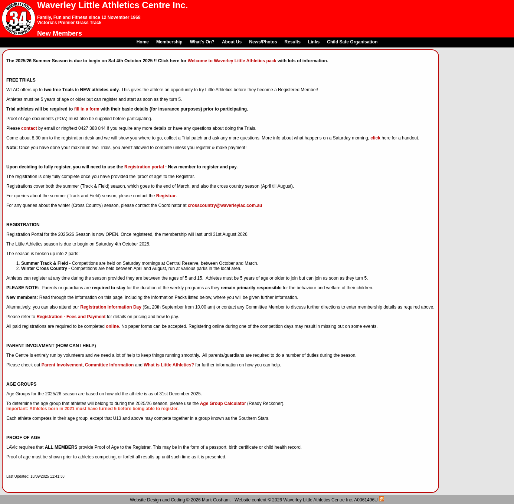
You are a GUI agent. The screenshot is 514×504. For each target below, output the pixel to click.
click (375, 138)
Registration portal (144, 166)
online (112, 326)
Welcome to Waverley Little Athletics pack (232, 60)
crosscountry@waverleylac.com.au (225, 205)
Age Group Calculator (223, 403)
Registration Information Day (110, 307)
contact (29, 128)
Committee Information (109, 365)
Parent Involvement (62, 365)
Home (143, 42)
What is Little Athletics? (169, 365)
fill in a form (86, 109)
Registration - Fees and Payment (70, 316)
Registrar (166, 195)
